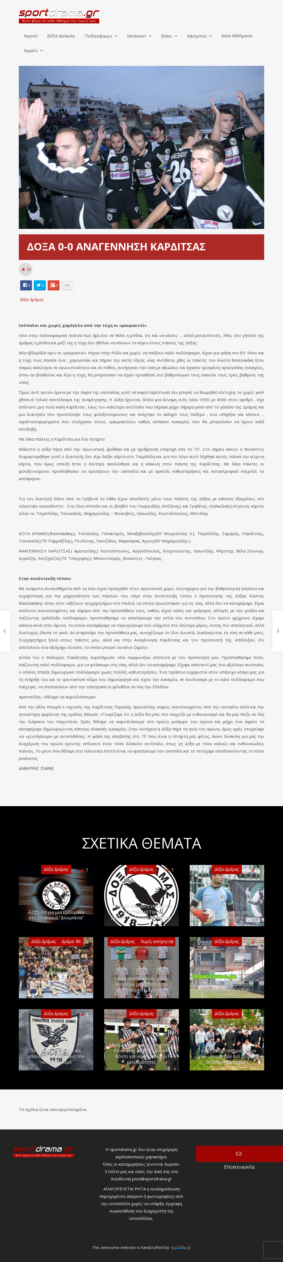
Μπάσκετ (136, 36)
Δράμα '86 (71, 941)
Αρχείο (31, 51)
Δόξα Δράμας (61, 36)
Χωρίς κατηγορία (157, 941)
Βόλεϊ (166, 36)
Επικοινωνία (239, 1154)
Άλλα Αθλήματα (236, 36)
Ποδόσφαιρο (98, 36)
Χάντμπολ (196, 36)
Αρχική (30, 36)
